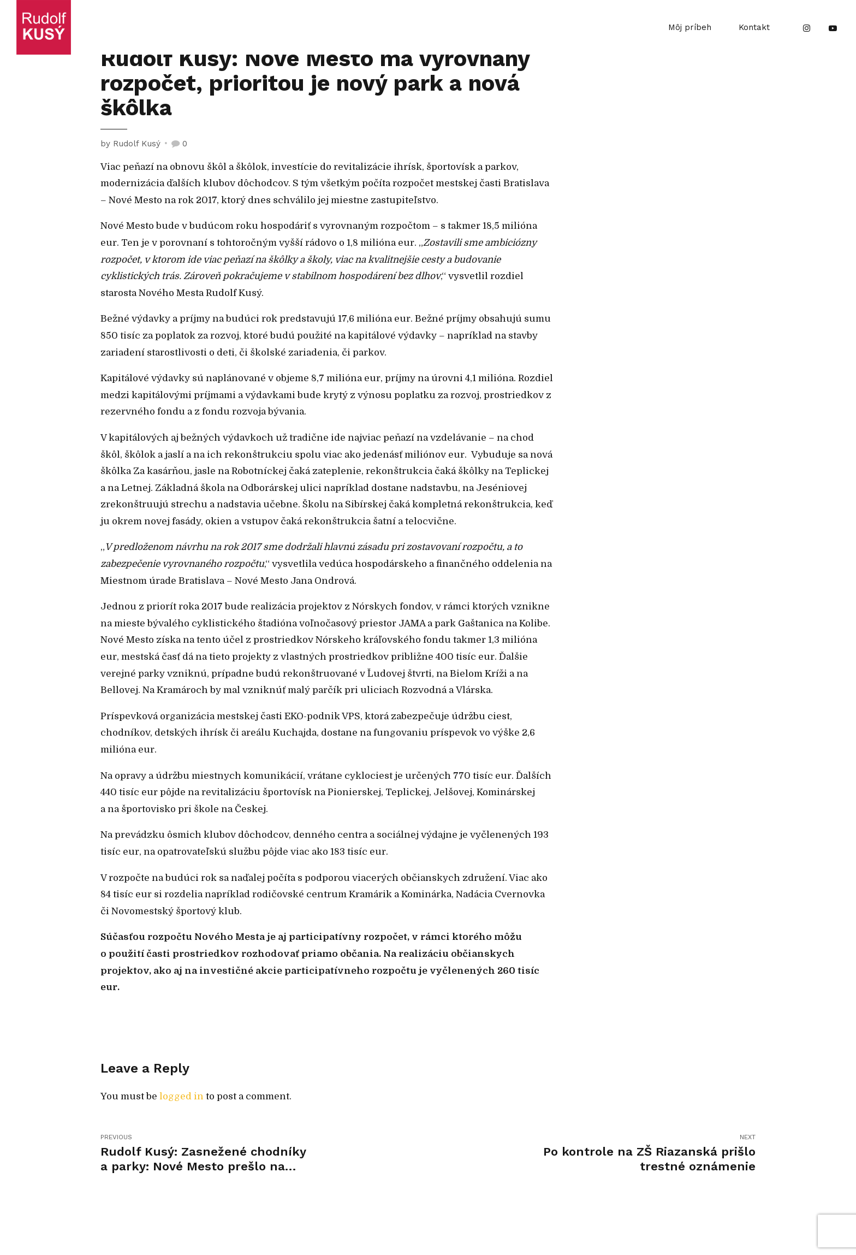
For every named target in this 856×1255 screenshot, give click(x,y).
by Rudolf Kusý (130, 144)
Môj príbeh (689, 27)
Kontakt (754, 27)
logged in (181, 1096)
